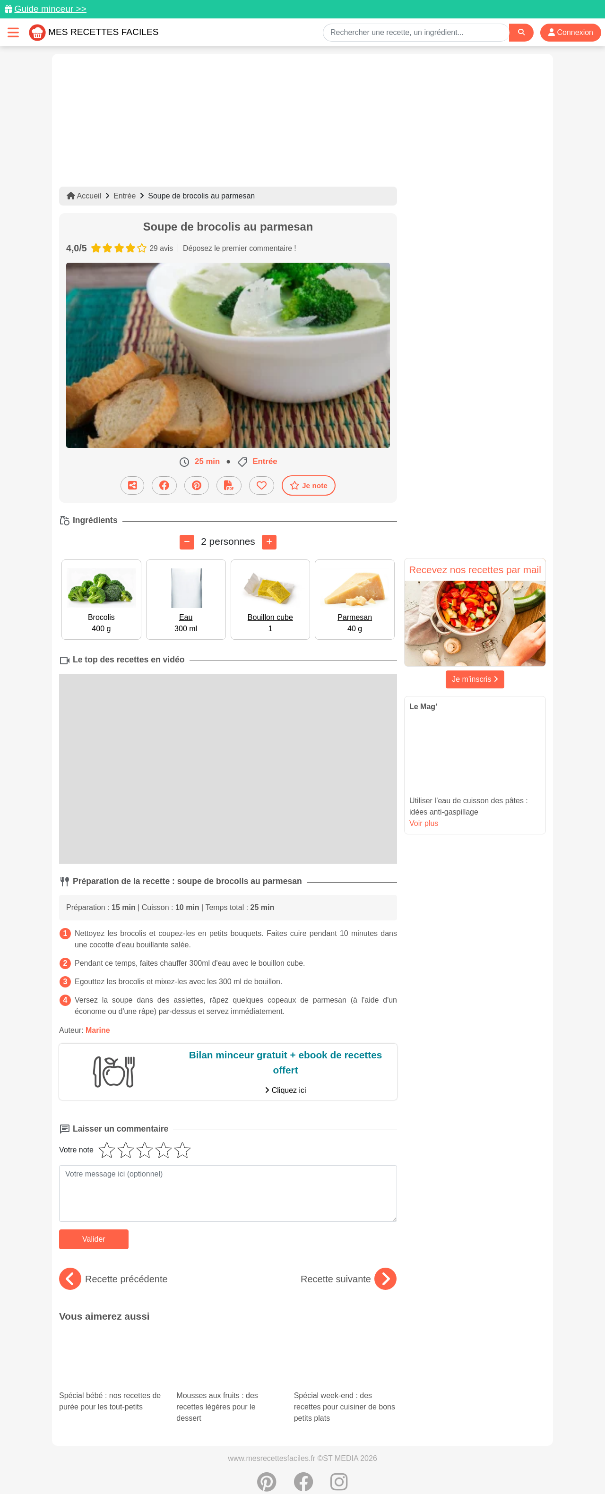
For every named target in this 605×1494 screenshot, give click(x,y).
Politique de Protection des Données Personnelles (456, 1456)
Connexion (570, 32)
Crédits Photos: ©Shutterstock (218, 1466)
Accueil (84, 196)
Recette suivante (349, 1279)
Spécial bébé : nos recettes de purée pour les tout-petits (110, 1356)
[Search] (521, 32)
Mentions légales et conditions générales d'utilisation (293, 1456)
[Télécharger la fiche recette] (229, 485)
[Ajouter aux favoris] (261, 485)
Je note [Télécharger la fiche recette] (309, 485)
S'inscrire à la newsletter (395, 1466)
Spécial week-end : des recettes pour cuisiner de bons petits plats (344, 1348)
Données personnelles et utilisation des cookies (132, 1456)
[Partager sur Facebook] (164, 485)
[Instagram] (339, 1439)
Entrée (124, 196)
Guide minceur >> (50, 9)
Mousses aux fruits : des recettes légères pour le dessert (226, 1348)
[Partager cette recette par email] (132, 485)
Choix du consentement (311, 1466)
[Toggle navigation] (13, 32)
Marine (98, 1030)
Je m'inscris (475, 679)
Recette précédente (113, 1279)
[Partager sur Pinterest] (196, 485)
